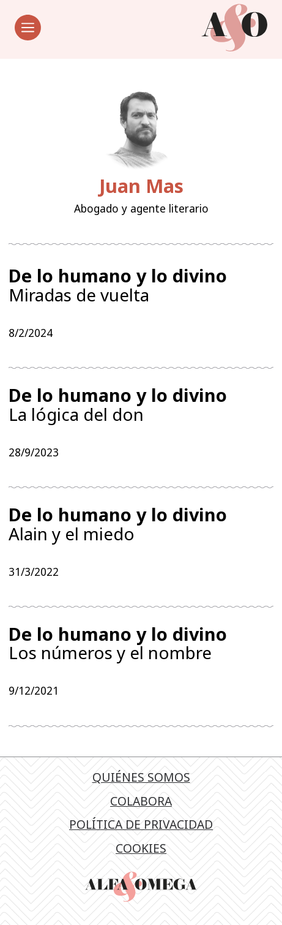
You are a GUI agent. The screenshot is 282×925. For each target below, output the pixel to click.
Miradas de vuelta (141, 285)
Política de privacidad (141, 829)
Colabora (141, 806)
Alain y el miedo (141, 527)
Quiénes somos (141, 782)
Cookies (141, 853)
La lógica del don (141, 406)
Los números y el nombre (141, 647)
